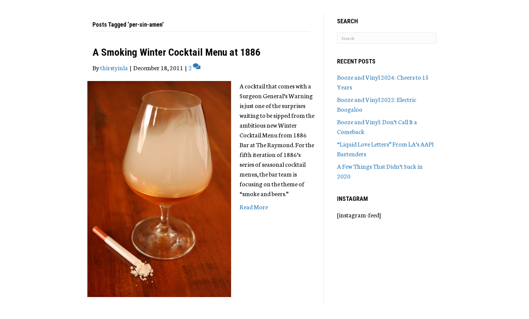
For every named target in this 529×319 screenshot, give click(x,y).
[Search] (387, 38)
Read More (254, 206)
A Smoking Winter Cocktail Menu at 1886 (176, 52)
